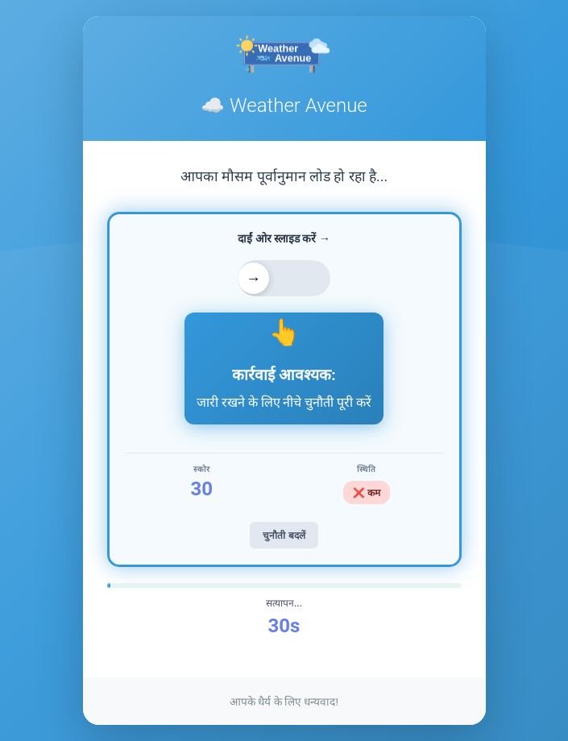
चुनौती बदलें (284, 535)
